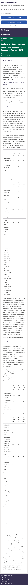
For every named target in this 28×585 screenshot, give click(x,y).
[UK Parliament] (5, 30)
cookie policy (8, 13)
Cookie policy (4, 577)
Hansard (5, 34)
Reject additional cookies (14, 22)
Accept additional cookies (14, 17)
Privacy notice (4, 581)
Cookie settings (14, 26)
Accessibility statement (6, 583)
